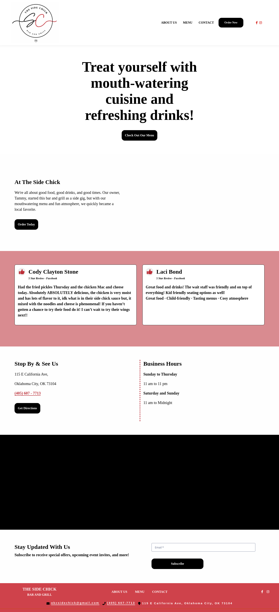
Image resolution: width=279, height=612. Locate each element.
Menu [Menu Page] (187, 22)
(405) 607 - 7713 (28, 393)
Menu (141, 591)
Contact (161, 591)
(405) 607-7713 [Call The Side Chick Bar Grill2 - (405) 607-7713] (121, 602)
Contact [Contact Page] (206, 22)
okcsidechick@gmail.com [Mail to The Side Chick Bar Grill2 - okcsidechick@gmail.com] (75, 602)
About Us (121, 591)
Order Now (231, 22)
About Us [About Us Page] (169, 22)
